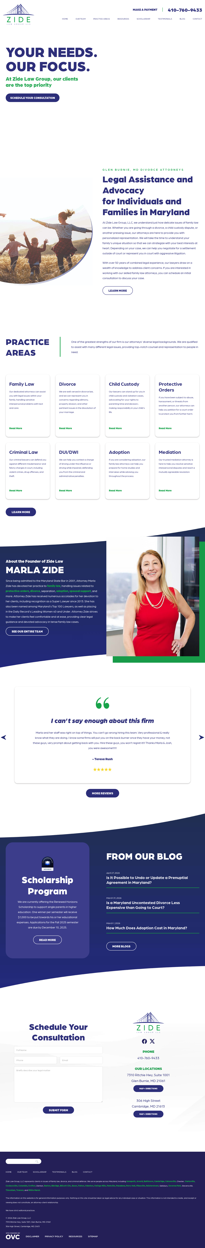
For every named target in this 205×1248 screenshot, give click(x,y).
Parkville (111, 1185)
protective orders (17, 591)
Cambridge (159, 1181)
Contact (197, 18)
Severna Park (174, 1185)
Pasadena (120, 1185)
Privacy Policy (54, 1236)
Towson (20, 1190)
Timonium (10, 1190)
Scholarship (143, 18)
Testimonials (165, 18)
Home (65, 18)
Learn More (117, 290)
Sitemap (93, 1236)
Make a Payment (145, 9)
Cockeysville (12, 1185)
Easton (47, 1185)
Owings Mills (100, 1185)
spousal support (80, 591)
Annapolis (131, 1181)
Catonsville (170, 1181)
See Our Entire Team (27, 631)
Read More (47, 940)
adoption (62, 591)
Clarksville (190, 1181)
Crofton (32, 1185)
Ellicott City (65, 1185)
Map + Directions (148, 1088)
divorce (35, 591)
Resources (123, 18)
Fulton (81, 1185)
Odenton (89, 1185)
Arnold (140, 1181)
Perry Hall (130, 1185)
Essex (74, 1185)
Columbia (22, 1185)
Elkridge (55, 1185)
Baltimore (148, 1181)
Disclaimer (32, 1236)
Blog (182, 18)
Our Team (81, 18)
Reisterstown (152, 1185)
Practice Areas (101, 18)
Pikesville (140, 1185)
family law (54, 586)
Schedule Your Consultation (32, 98)
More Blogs (121, 946)
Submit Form (58, 1110)
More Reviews (102, 793)
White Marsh (34, 1190)
